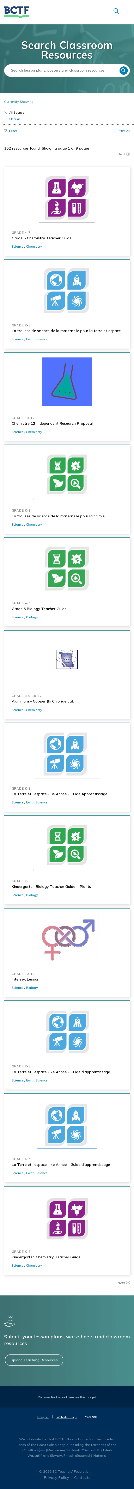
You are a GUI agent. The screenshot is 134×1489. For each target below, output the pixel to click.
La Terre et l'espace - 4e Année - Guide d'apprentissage (61, 1164)
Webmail (91, 1417)
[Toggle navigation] (129, 15)
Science (18, 246)
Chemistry (34, 246)
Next (121, 154)
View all (124, 130)
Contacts (82, 1477)
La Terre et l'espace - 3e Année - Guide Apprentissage (60, 794)
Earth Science (37, 339)
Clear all (14, 119)
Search (124, 70)
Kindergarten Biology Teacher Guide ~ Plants (51, 886)
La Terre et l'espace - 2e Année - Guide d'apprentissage (61, 1072)
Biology (32, 617)
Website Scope (66, 1417)
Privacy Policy (56, 1477)
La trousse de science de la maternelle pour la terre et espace (66, 330)
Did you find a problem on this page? (67, 1397)
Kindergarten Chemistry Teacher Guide (46, 1257)
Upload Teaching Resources (34, 1360)
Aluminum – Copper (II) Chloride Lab (43, 701)
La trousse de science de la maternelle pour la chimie (58, 516)
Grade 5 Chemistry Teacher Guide (42, 238)
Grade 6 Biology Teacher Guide (39, 609)
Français (43, 1417)
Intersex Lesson (25, 979)
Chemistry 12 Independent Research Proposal (52, 423)
